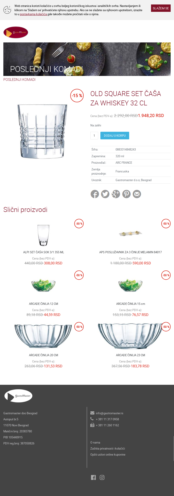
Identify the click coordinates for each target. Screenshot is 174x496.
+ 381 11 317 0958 (107, 419)
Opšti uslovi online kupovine (107, 454)
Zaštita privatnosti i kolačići (107, 448)
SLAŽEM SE (161, 8)
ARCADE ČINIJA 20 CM (43, 355)
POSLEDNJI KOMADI (19, 79)
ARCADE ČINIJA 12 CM (43, 304)
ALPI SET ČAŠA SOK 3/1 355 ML (43, 252)
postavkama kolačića (34, 14)
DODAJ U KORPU (115, 136)
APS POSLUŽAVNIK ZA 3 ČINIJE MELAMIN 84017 (130, 252)
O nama (95, 442)
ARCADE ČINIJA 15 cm (130, 304)
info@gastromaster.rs (109, 413)
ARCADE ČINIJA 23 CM (130, 355)
